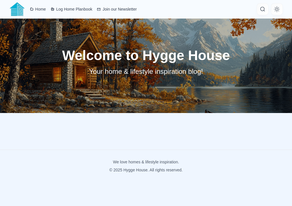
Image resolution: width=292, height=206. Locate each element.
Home (38, 9)
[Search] (263, 9)
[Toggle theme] (277, 9)
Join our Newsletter (117, 9)
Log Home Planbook (71, 9)
